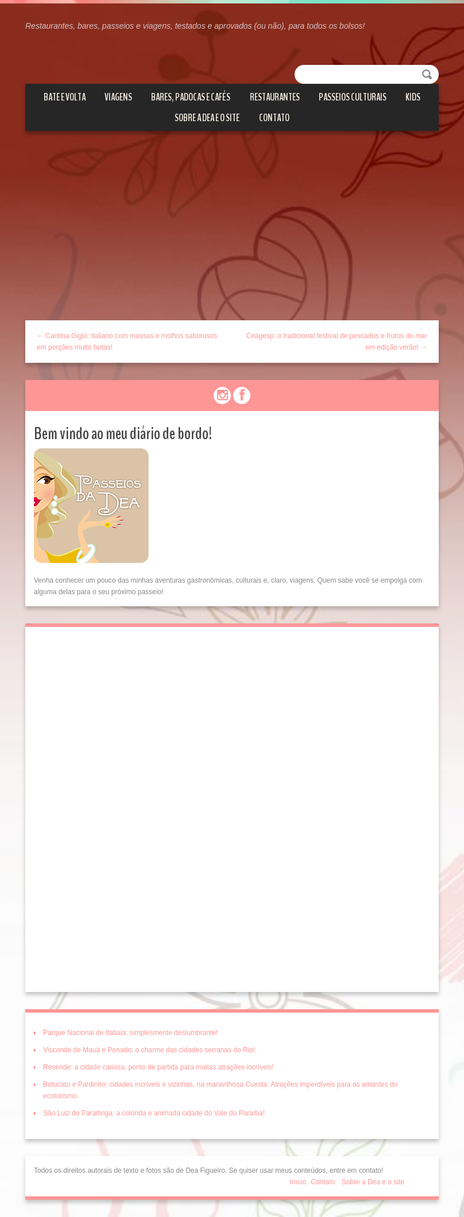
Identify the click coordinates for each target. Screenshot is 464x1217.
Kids (412, 97)
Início (298, 1182)
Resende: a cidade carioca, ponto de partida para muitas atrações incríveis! (158, 1067)
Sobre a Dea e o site (207, 118)
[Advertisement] (232, 234)
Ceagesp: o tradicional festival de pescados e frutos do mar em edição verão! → (336, 341)
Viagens (118, 97)
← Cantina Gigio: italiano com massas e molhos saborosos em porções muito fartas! (127, 341)
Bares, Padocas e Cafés (190, 97)
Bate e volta (65, 97)
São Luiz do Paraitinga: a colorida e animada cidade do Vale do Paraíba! (154, 1113)
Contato (274, 118)
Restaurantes (275, 97)
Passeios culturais (352, 97)
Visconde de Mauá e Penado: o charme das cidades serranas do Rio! (149, 1050)
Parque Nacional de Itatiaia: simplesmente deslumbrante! (130, 1033)
